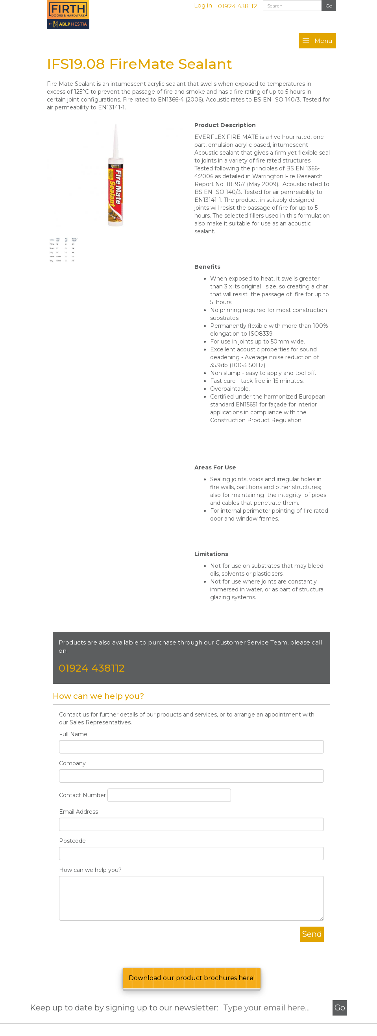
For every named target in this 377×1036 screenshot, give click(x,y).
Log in (203, 5)
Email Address (78, 811)
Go (339, 1007)
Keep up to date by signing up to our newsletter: (126, 1007)
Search (328, 6)
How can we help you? (90, 869)
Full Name (73, 734)
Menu (323, 40)
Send (312, 934)
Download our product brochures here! (192, 978)
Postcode (72, 840)
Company (72, 763)
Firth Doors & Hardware (76, 14)
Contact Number (82, 795)
